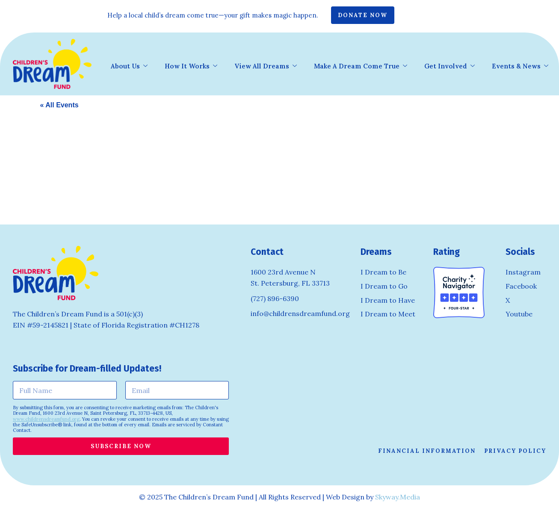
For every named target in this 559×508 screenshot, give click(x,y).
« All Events (59, 105)
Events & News (520, 67)
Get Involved (449, 67)
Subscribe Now (121, 446)
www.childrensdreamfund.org (46, 419)
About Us (129, 67)
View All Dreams (265, 67)
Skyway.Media (397, 497)
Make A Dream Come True (360, 67)
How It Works (191, 67)
